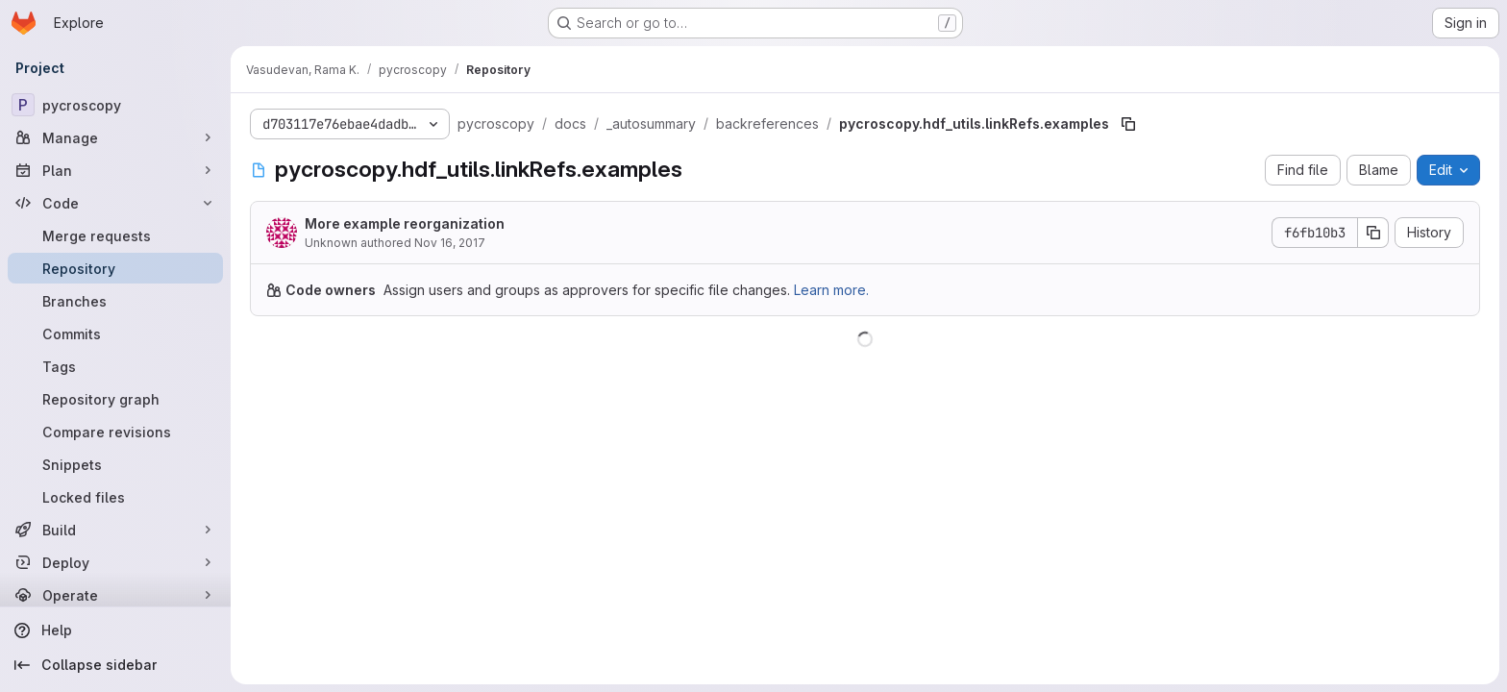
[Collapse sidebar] (115, 665)
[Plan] (115, 170)
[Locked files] (115, 497)
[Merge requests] (115, 235)
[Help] (115, 630)
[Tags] (115, 366)
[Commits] (115, 333)
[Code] (115, 202)
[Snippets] (115, 464)
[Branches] (115, 300)
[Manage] (115, 137)
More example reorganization (405, 223)
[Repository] (115, 268)
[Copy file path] (1128, 124)
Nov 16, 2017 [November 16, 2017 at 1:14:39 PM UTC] (449, 242)
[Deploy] (115, 562)
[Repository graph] (115, 398)
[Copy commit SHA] (1373, 232)
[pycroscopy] (115, 104)
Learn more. (831, 290)
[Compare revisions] (115, 431)
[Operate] (115, 595)
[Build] (115, 529)
